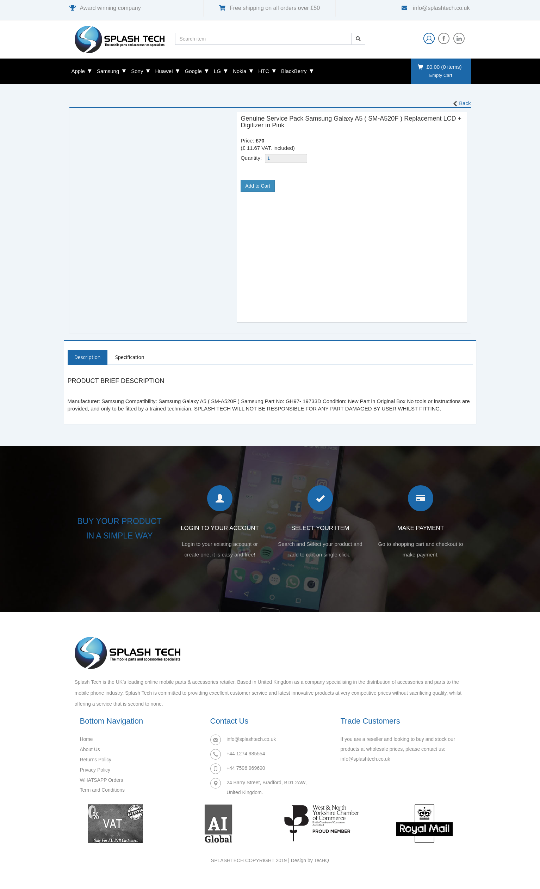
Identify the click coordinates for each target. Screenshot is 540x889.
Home (86, 739)
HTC (263, 71)
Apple (78, 71)
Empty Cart (440, 75)
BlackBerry (294, 71)
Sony (137, 71)
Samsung (108, 71)
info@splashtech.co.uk (440, 8)
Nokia (239, 71)
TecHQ (321, 861)
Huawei (164, 71)
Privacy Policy (95, 769)
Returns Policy (96, 759)
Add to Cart (257, 186)
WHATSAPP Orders (102, 779)
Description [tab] (88, 357)
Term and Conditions (102, 789)
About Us (90, 749)
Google (193, 71)
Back (461, 103)
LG (217, 71)
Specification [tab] (130, 357)
